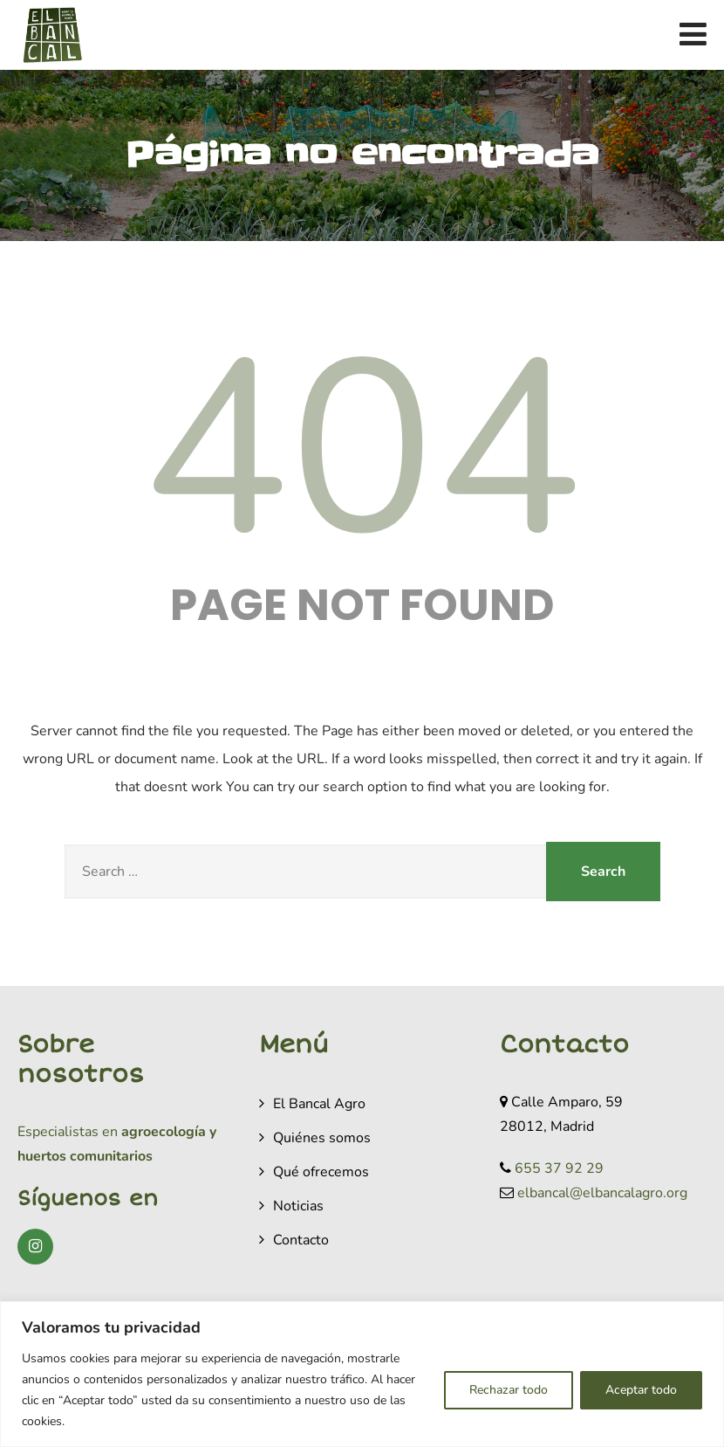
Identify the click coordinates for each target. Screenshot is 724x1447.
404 (362, 450)
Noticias (298, 1206)
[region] (362, 1374)
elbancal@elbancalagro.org (602, 1192)
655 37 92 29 (559, 1168)
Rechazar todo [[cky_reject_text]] (508, 1390)
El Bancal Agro (319, 1103)
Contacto (301, 1240)
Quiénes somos (322, 1137)
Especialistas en (67, 1131)
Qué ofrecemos (321, 1172)
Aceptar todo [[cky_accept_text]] (641, 1390)
